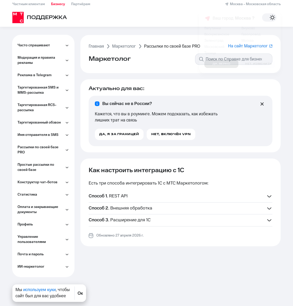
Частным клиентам (28, 4)
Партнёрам (80, 4)
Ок (80, 293)
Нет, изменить (258, 64)
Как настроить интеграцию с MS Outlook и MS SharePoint (44, 119)
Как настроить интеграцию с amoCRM (44, 153)
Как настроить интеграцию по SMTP (44, 40)
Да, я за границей (119, 134)
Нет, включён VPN (171, 134)
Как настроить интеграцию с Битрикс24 (44, 86)
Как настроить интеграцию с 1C (44, 71)
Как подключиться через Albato (42, 138)
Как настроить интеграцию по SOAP (44, 55)
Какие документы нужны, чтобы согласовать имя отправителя (43, 171)
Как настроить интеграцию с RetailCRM (44, 102)
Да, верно (221, 64)
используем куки (39, 290)
